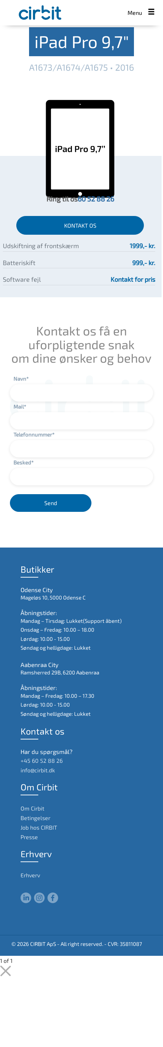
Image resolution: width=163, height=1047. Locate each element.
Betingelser (35, 817)
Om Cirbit (32, 808)
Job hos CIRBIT (39, 827)
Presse (29, 836)
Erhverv (30, 875)
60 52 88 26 (96, 198)
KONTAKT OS (80, 225)
